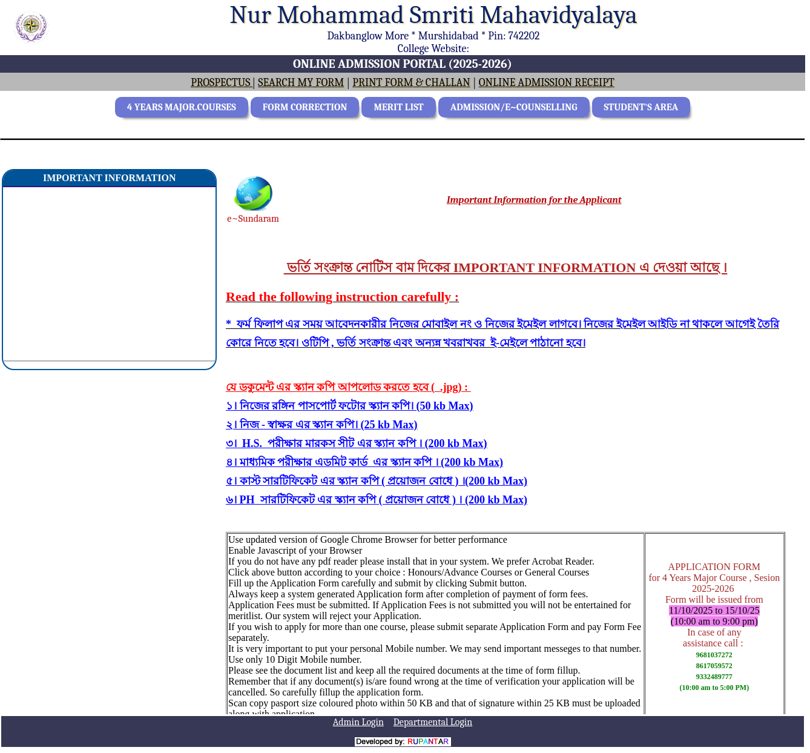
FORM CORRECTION (305, 107)
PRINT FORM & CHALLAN (411, 82)
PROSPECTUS (221, 82)
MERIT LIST (398, 107)
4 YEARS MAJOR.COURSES (181, 107)
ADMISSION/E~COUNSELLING (514, 107)
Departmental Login (432, 722)
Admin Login (358, 722)
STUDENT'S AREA (641, 107)
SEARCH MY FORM (301, 82)
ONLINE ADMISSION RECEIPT (546, 82)
